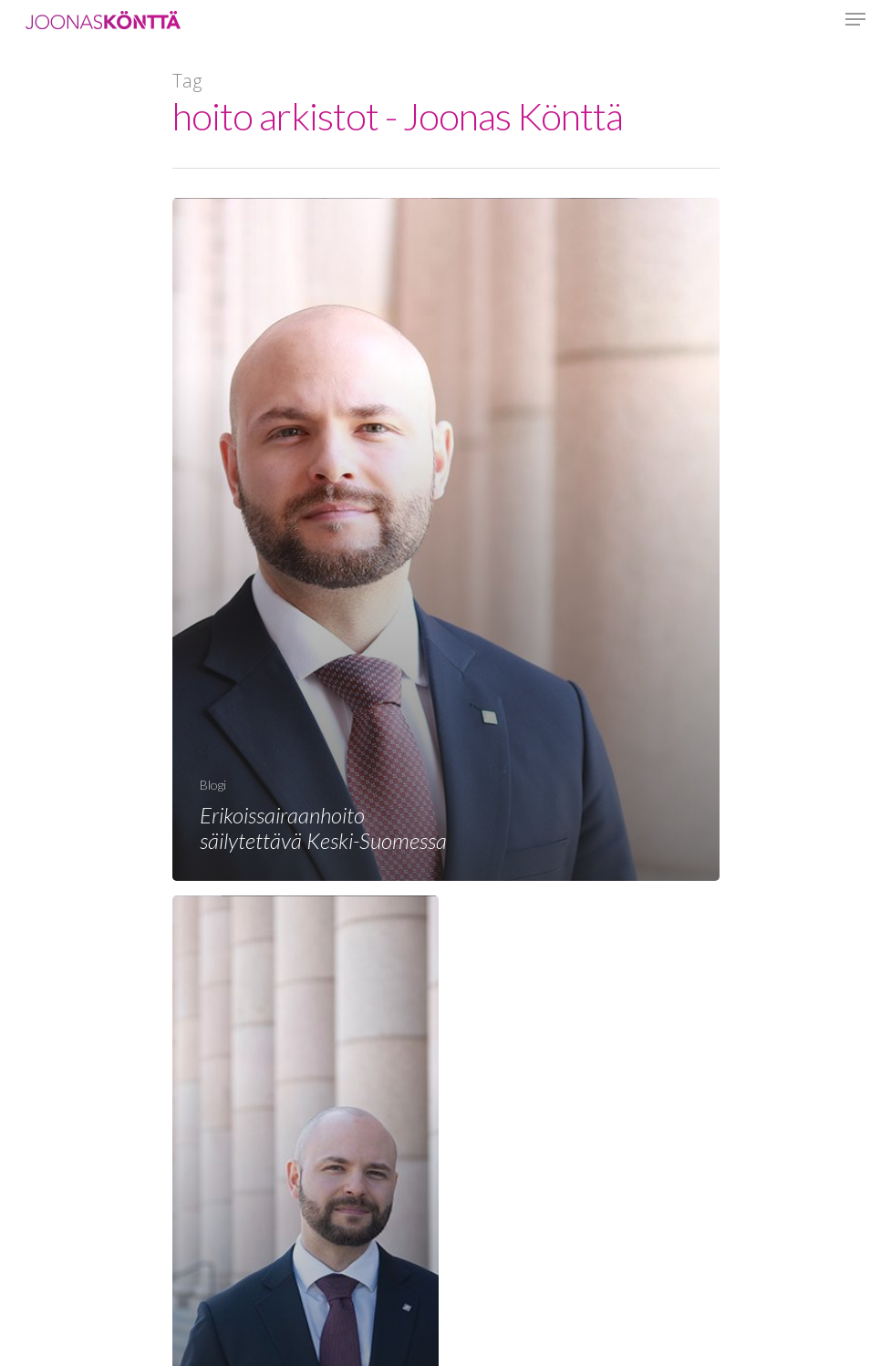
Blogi (213, 784)
